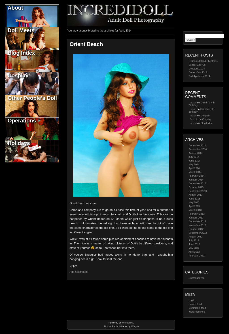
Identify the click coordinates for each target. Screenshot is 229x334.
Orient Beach (86, 44)
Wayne (135, 326)
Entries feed (195, 304)
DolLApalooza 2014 (199, 76)
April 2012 (194, 251)
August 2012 (195, 236)
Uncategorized (196, 278)
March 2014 (195, 172)
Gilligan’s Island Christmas (203, 61)
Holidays (19, 143)
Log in (192, 300)
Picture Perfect (112, 326)
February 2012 (197, 255)
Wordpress (128, 322)
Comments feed (197, 308)
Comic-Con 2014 (198, 72)
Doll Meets (21, 30)
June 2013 (194, 198)
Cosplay (18, 75)
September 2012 (198, 232)
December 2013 (197, 183)
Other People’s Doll (32, 98)
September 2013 (198, 191)
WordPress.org (197, 311)
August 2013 (195, 194)
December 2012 (197, 221)
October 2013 (196, 187)
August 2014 (195, 153)
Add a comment (79, 271)
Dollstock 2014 (197, 68)
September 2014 (198, 149)
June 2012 (194, 244)
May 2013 (194, 202)
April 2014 (194, 168)
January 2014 (196, 179)
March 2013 (195, 210)
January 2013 (196, 217)
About (15, 8)
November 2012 (197, 225)
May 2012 (194, 248)
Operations (22, 121)
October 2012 (196, 229)
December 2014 (197, 145)
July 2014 (194, 156)
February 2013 (197, 213)
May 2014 (194, 164)
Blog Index (21, 53)
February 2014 (197, 175)
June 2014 (194, 160)
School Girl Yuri (197, 64)
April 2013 (194, 206)
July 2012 (194, 240)
